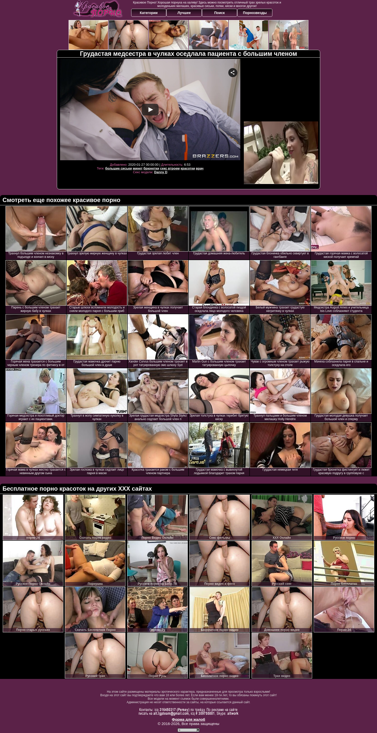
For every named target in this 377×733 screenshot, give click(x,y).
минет (137, 168)
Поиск (219, 13)
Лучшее (184, 13)
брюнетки (151, 168)
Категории (149, 13)
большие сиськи (118, 168)
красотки (187, 168)
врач (200, 168)
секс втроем (169, 168)
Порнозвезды (255, 13)
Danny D (160, 172)
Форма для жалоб (188, 719)
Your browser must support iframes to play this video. (150, 109)
